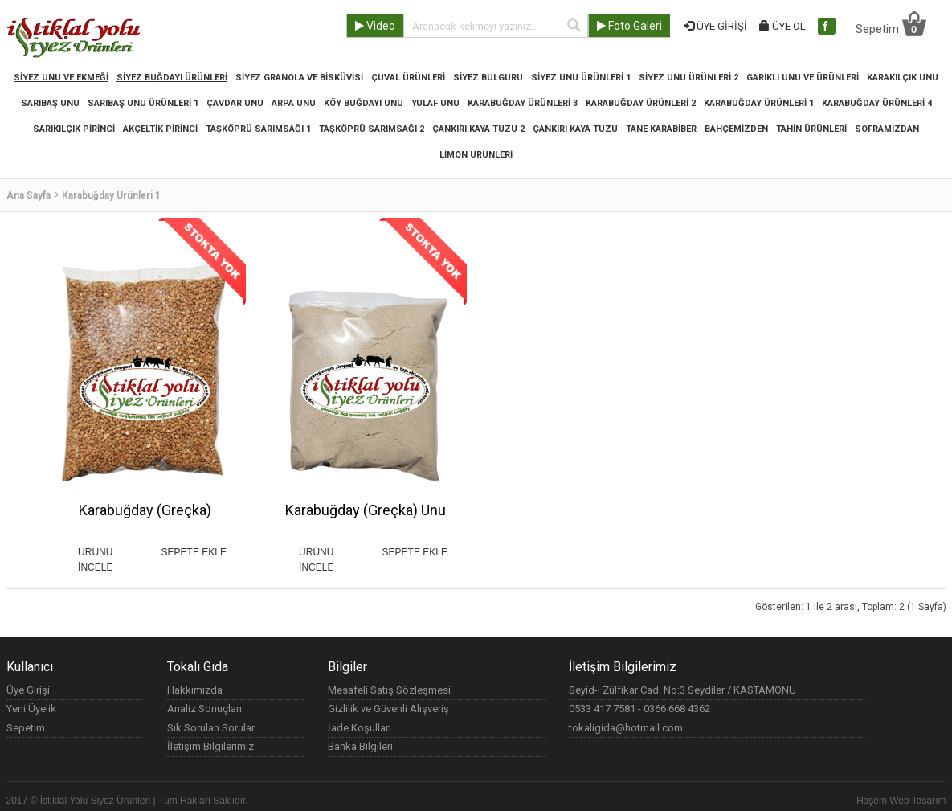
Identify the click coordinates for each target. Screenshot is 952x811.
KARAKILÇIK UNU (902, 77)
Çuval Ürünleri (408, 77)
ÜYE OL (782, 26)
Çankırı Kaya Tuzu (575, 129)
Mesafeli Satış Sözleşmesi (389, 690)
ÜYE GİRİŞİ (715, 26)
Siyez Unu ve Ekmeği (61, 77)
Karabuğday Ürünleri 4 (877, 103)
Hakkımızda (195, 690)
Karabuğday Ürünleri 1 (759, 103)
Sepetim (891, 23)
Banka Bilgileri (360, 746)
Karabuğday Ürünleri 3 (523, 103)
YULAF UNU (435, 103)
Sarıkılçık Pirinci (74, 129)
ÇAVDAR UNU (235, 103)
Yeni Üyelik (31, 708)
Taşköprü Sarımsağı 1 (258, 129)
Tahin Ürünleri (811, 129)
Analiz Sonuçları (204, 708)
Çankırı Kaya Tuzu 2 (478, 129)
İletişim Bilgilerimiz (210, 746)
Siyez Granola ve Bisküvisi (299, 77)
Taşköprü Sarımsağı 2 (371, 129)
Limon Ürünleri (476, 155)
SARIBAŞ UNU (50, 103)
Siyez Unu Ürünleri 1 (581, 77)
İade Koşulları (359, 728)
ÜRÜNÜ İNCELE (95, 553)
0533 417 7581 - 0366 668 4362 (639, 708)
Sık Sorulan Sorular (211, 728)
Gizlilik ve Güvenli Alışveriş (388, 708)
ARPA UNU (294, 103)
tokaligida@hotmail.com (626, 728)
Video (375, 25)
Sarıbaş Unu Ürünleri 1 (143, 103)
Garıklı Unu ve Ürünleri (802, 77)
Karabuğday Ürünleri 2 (641, 103)
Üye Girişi (28, 690)
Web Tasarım (917, 800)
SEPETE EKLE (194, 552)
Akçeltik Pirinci (160, 129)
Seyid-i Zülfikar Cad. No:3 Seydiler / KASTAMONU (682, 690)
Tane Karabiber (661, 129)
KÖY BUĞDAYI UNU (363, 103)
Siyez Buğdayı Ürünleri (171, 77)
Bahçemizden (736, 129)
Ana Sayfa (28, 195)
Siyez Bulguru (488, 77)
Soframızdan (887, 129)
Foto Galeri (629, 25)
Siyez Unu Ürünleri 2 (688, 77)
